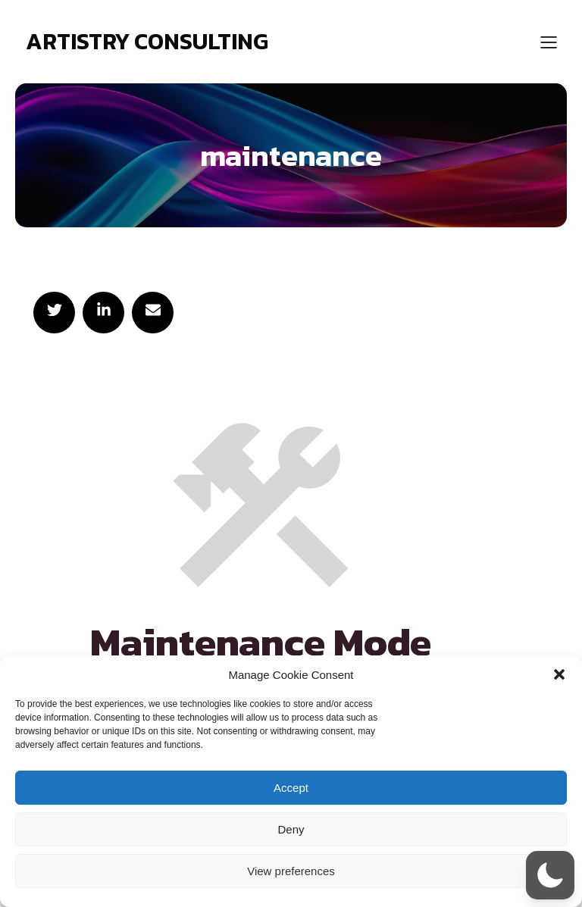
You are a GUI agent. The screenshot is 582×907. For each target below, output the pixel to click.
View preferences (291, 871)
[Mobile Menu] (549, 42)
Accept (291, 787)
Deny (290, 829)
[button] (559, 674)
